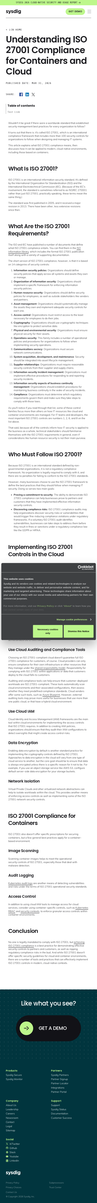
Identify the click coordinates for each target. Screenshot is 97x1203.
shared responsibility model (50, 667)
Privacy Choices (13, 1187)
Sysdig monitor (14, 1079)
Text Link (14, 112)
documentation (59, 1113)
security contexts (30, 911)
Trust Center (55, 1187)
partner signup (59, 1079)
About (67, 606)
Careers (10, 1113)
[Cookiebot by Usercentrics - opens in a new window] (80, 567)
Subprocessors (56, 1182)
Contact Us (11, 1192)
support (55, 1105)
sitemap (10, 1130)
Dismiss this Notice (78, 631)
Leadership (12, 1109)
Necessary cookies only (47, 631)
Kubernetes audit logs (20, 883)
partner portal (59, 1091)
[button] (89, 11)
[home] (13, 11)
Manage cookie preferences (72, 619)
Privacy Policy (45, 606)
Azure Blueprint (51, 694)
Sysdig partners (60, 1074)
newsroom (12, 1117)
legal (9, 1126)
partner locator (59, 1083)
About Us (11, 1105)
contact (10, 1122)
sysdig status (58, 1109)
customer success (61, 1117)
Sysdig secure (14, 1074)
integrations (57, 1087)
